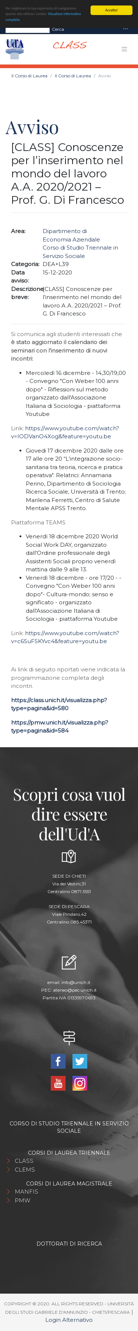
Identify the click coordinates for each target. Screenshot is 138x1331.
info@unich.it (76, 982)
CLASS (24, 1160)
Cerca (58, 29)
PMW (22, 1200)
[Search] (28, 29)
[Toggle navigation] (125, 29)
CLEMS (25, 1169)
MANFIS (26, 1191)
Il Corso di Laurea (29, 75)
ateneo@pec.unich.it (75, 990)
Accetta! (111, 10)
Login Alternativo (69, 1319)
